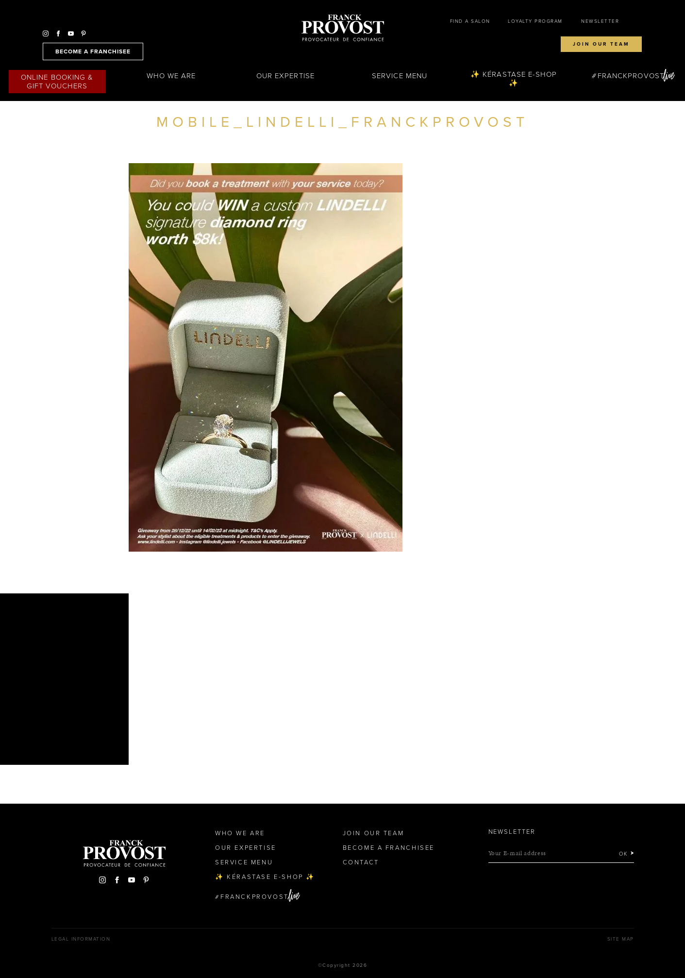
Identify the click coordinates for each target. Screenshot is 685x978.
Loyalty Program (535, 21)
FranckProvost (631, 75)
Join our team (601, 44)
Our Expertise (285, 75)
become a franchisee (93, 51)
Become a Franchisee (388, 848)
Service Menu (399, 75)
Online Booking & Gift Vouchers (57, 81)
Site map (620, 939)
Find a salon (470, 21)
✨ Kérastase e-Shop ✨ (513, 78)
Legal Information (81, 939)
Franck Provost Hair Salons (342, 28)
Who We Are (171, 75)
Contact (361, 862)
